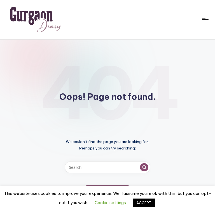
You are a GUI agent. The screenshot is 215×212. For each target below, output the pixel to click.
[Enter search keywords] (107, 167)
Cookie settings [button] (110, 202)
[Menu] (205, 19)
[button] (144, 167)
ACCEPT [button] (143, 203)
